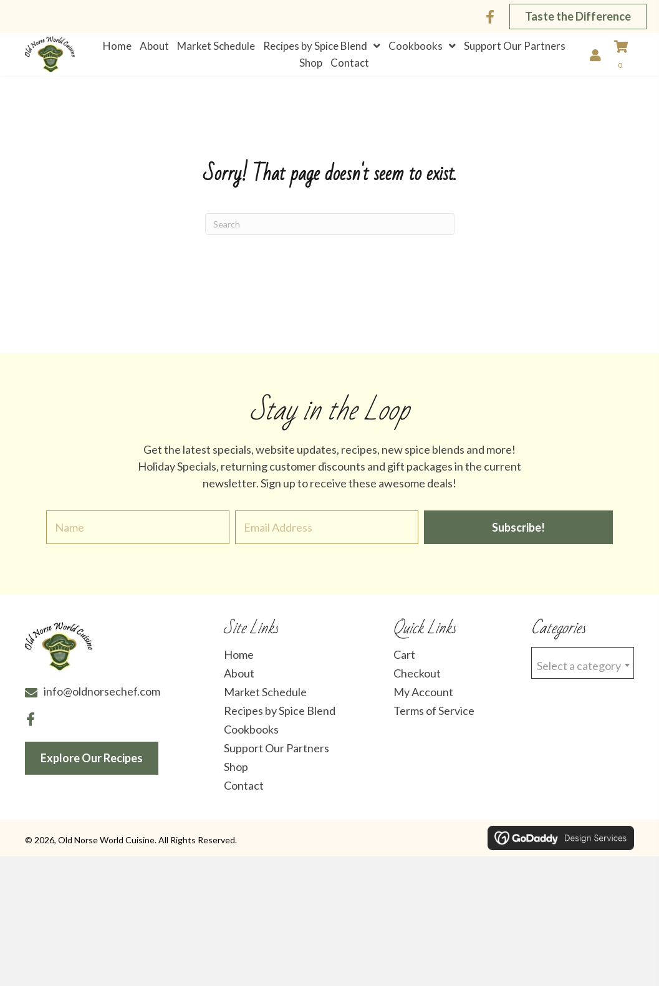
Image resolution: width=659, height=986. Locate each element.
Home (239, 662)
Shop (236, 774)
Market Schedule (265, 699)
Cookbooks (251, 737)
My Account (423, 699)
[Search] (330, 231)
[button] (490, 17)
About (239, 680)
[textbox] (582, 671)
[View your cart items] (627, 59)
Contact (244, 793)
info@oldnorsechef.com (102, 699)
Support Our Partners (276, 755)
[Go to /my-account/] (598, 57)
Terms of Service (433, 718)
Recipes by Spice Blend (279, 718)
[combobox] (582, 670)
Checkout (417, 680)
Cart (404, 662)
